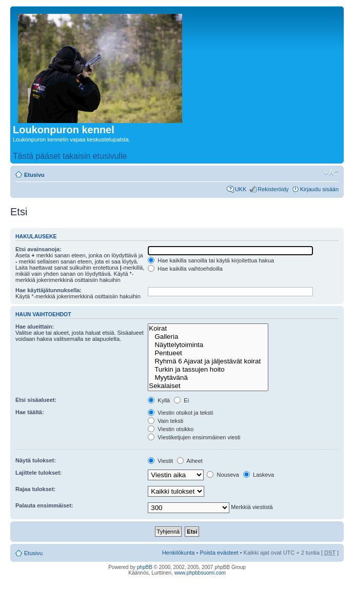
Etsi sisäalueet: (35, 400)
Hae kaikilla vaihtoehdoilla (185, 269)
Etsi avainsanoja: (38, 249)
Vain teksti (165, 421)
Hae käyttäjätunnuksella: (48, 290)
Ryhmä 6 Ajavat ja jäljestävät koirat (208, 361)
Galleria (208, 337)
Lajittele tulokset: (38, 473)
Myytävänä (208, 378)
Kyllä (159, 400)
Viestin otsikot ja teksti (180, 413)
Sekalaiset (208, 386)
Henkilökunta (178, 553)
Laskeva (258, 475)
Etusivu (34, 175)
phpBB (144, 567)
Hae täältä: (29, 412)
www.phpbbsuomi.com (200, 573)
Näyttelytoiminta (208, 345)
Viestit (160, 461)
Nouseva (223, 475)
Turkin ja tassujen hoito (208, 369)
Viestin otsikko (170, 429)
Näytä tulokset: (35, 460)
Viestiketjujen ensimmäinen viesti (194, 437)
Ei (181, 400)
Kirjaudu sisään (319, 189)
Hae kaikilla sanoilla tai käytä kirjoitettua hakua (211, 260)
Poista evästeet (219, 553)
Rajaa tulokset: (35, 489)
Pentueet (208, 353)
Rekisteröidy (273, 189)
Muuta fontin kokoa (331, 172)
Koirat (208, 328)
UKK (241, 189)
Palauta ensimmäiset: (44, 505)
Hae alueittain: (34, 326)
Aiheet (190, 461)
